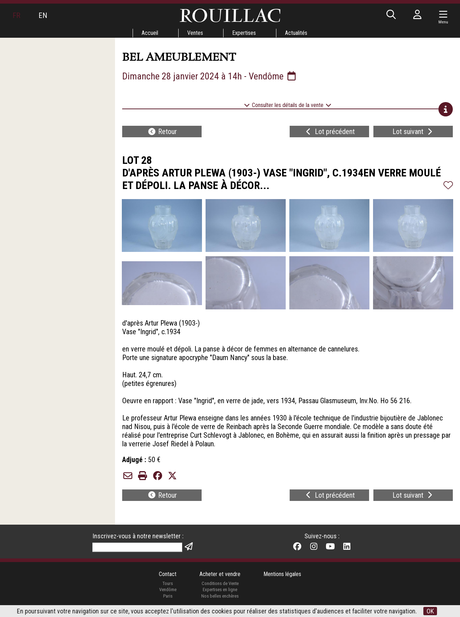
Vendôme (167, 589)
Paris (167, 596)
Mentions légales (282, 574)
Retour (162, 131)
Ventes (195, 32)
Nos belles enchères (220, 596)
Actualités (296, 32)
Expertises (244, 32)
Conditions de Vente (220, 583)
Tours (167, 583)
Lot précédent (329, 131)
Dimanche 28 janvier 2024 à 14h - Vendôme (210, 76)
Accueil (150, 32)
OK (430, 611)
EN (42, 15)
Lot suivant (413, 131)
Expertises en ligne (220, 589)
